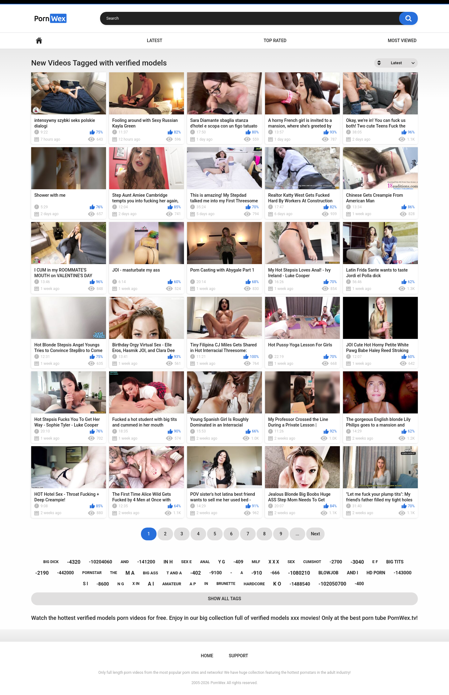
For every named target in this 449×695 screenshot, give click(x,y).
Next (315, 533)
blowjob (328, 572)
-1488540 (299, 584)
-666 (275, 572)
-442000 (65, 572)
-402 (195, 573)
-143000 (402, 573)
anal (205, 562)
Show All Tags (224, 598)
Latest (154, 40)
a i (151, 584)
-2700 (336, 562)
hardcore (254, 584)
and (125, 561)
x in (136, 584)
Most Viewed (402, 40)
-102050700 (332, 584)
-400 (359, 583)
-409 (239, 562)
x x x (273, 561)
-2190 (42, 573)
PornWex (217, 683)
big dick (51, 562)
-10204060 (100, 562)
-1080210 (299, 573)
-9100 (215, 573)
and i (352, 572)
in (206, 584)
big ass (150, 573)
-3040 (357, 562)
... (297, 533)
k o (277, 584)
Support (238, 655)
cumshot (312, 562)
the (113, 573)
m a (129, 573)
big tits (394, 561)
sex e (186, 561)
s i (85, 583)
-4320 (73, 562)
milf (256, 562)
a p (193, 584)
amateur (171, 584)
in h (167, 562)
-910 (256, 573)
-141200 (146, 562)
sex (291, 561)
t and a (174, 573)
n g (120, 584)
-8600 (102, 584)
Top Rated (274, 40)
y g (221, 561)
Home (39, 41)
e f (375, 561)
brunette (225, 584)
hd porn (375, 572)
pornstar (92, 573)
